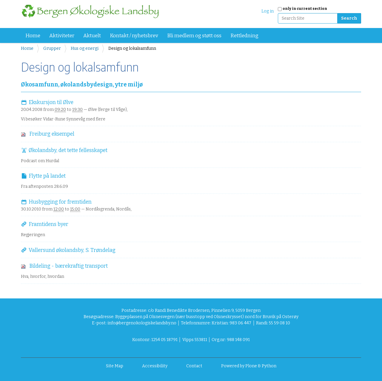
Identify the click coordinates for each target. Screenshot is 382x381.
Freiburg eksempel (51, 134)
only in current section (305, 9)
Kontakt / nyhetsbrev (134, 35)
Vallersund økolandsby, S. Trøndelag (72, 250)
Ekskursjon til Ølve (51, 102)
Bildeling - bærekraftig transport (68, 266)
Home (32, 35)
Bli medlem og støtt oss (194, 35)
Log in (267, 11)
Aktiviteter (61, 35)
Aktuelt (92, 35)
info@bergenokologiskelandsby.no (141, 323)
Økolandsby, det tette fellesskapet (68, 150)
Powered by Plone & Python (248, 365)
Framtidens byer (48, 224)
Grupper (52, 48)
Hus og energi (84, 48)
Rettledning (244, 35)
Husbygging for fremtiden (60, 202)
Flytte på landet (47, 176)
